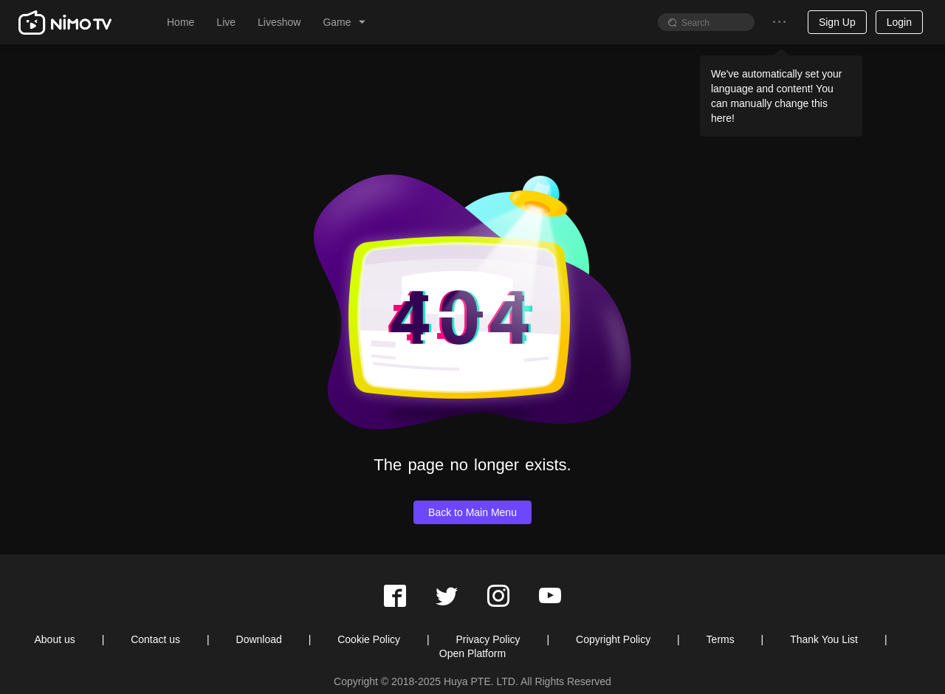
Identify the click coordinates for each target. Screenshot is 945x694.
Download (259, 639)
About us (54, 639)
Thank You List (824, 639)
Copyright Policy (613, 639)
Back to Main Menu (472, 512)
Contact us (155, 639)
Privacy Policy (488, 639)
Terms (721, 639)
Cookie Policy (368, 639)
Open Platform (472, 653)
